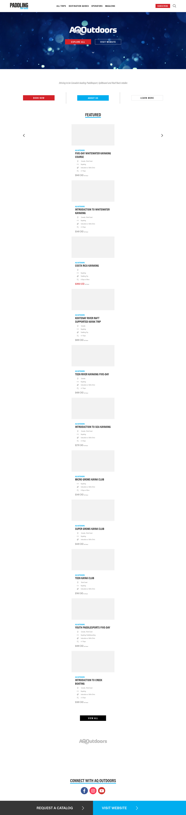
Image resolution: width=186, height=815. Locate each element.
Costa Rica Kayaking (87, 265)
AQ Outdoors (80, 150)
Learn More (147, 97)
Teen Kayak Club (84, 578)
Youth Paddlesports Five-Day (92, 627)
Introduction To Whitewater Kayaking (92, 211)
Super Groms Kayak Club (89, 528)
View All (93, 718)
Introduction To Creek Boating (88, 681)
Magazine (110, 6)
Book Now (38, 97)
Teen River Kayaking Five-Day (92, 374)
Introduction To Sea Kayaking (93, 426)
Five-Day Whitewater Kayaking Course (93, 154)
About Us (93, 98)
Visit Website (108, 41)
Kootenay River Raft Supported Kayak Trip (88, 319)
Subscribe (162, 5)
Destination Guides (79, 6)
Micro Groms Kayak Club (89, 479)
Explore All (78, 41)
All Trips (61, 6)
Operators (96, 6)
